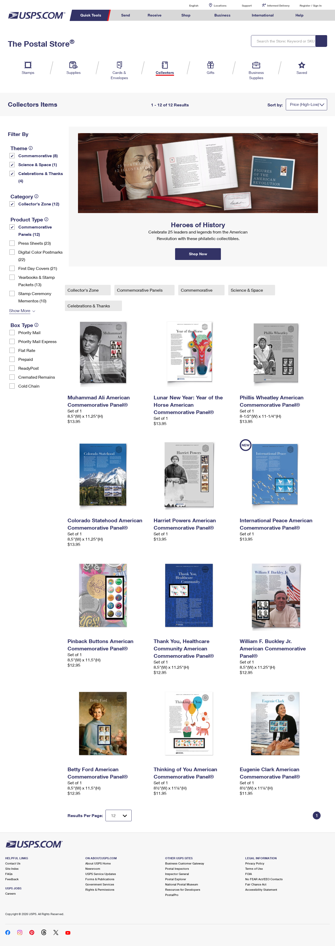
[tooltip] (31, 148)
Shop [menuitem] (186, 15)
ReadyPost (28, 368)
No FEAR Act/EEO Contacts (264, 879)
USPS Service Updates (100, 874)
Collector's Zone (84, 289)
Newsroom (92, 868)
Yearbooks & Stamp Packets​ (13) (36, 281)
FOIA (248, 874)
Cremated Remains (36, 376)
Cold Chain (29, 385)
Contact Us (12, 863)
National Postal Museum (181, 884)
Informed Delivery (278, 5)
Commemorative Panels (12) (35, 230)
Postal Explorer (175, 879)
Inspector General (177, 874)
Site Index (12, 868)
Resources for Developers (182, 889)
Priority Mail (29, 332)
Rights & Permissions (99, 889)
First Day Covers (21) (37, 268)
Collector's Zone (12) (38, 203)
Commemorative (197, 289)
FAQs (9, 874)
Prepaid (25, 359)
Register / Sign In (311, 5)
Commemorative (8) (38, 155)
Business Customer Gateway (184, 863)
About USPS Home (98, 863)
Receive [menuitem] (154, 15)
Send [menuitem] (125, 15)
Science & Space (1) (37, 164)
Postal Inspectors (177, 868)
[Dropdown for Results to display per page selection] (118, 815)
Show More (19, 310)
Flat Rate (26, 350)
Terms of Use (254, 868)
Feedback (12, 879)
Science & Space (247, 289)
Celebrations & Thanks (89, 305)
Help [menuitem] (299, 15)
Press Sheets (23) (34, 243)
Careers (10, 893)
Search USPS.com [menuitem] (322, 15)
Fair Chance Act (255, 884)
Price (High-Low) (304, 104)
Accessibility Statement (261, 889)
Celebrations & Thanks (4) (40, 177)
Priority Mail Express (37, 341)
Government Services (99, 884)
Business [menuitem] (222, 15)
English (188, 5)
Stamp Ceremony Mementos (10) (34, 297)
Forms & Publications (99, 879)
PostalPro (171, 894)
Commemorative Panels (140, 289)
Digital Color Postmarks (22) (40, 255)
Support (247, 5)
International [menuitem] (263, 15)
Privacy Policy (254, 863)
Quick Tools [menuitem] (90, 15)
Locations (220, 5)
